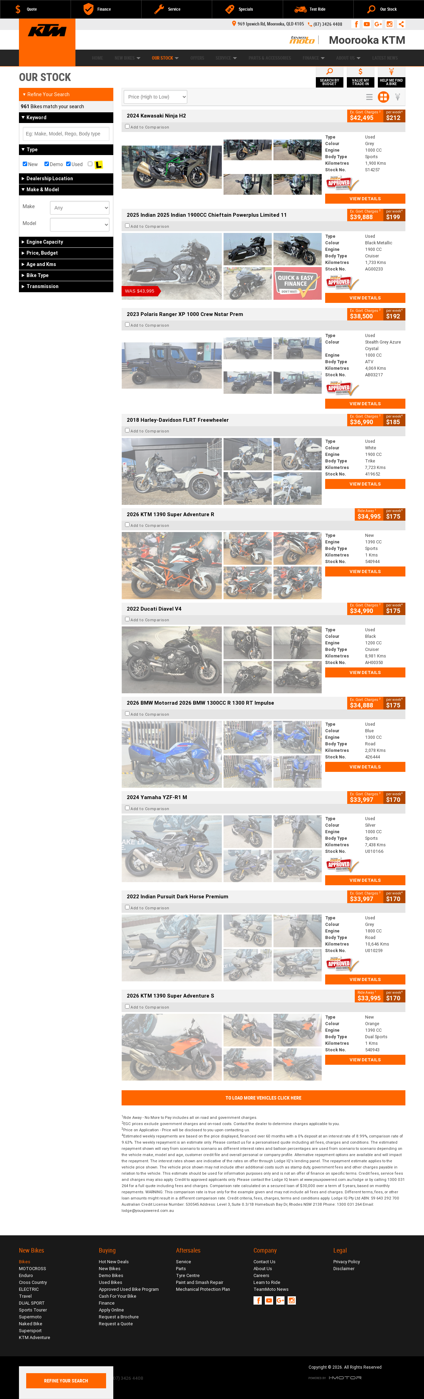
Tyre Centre (188, 1275)
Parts (181, 1269)
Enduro (26, 1275)
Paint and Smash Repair (199, 1282)
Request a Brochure (119, 1317)
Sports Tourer (33, 1310)
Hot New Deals (114, 1262)
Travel (25, 1296)
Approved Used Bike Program (129, 1289)
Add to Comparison (150, 127)
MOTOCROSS (32, 1269)
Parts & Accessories (270, 58)
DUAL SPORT (32, 1303)
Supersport (30, 1331)
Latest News (385, 58)
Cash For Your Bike (117, 1296)
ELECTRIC (29, 1289)
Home (97, 58)
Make (29, 206)
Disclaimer (343, 1269)
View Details (365, 199)
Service (226, 58)
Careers (261, 1275)
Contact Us (265, 1262)
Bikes (24, 1262)
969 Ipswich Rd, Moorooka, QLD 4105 (268, 24)
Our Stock (165, 58)
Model (29, 223)
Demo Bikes (111, 1275)
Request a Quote (116, 1324)
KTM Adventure (34, 1337)
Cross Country (33, 1282)
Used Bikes (110, 1282)
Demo (53, 164)
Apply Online (111, 1310)
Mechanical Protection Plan (203, 1289)
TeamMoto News (271, 1289)
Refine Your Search (46, 94)
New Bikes (128, 58)
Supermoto (30, 1317)
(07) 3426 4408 (327, 24)
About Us (348, 58)
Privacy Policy (346, 1262)
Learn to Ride (267, 1282)
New (30, 164)
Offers (197, 58)
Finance (314, 58)
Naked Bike (30, 1324)
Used (74, 164)
